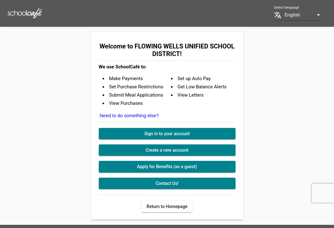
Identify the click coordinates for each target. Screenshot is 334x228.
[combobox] (303, 15)
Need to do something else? (129, 115)
